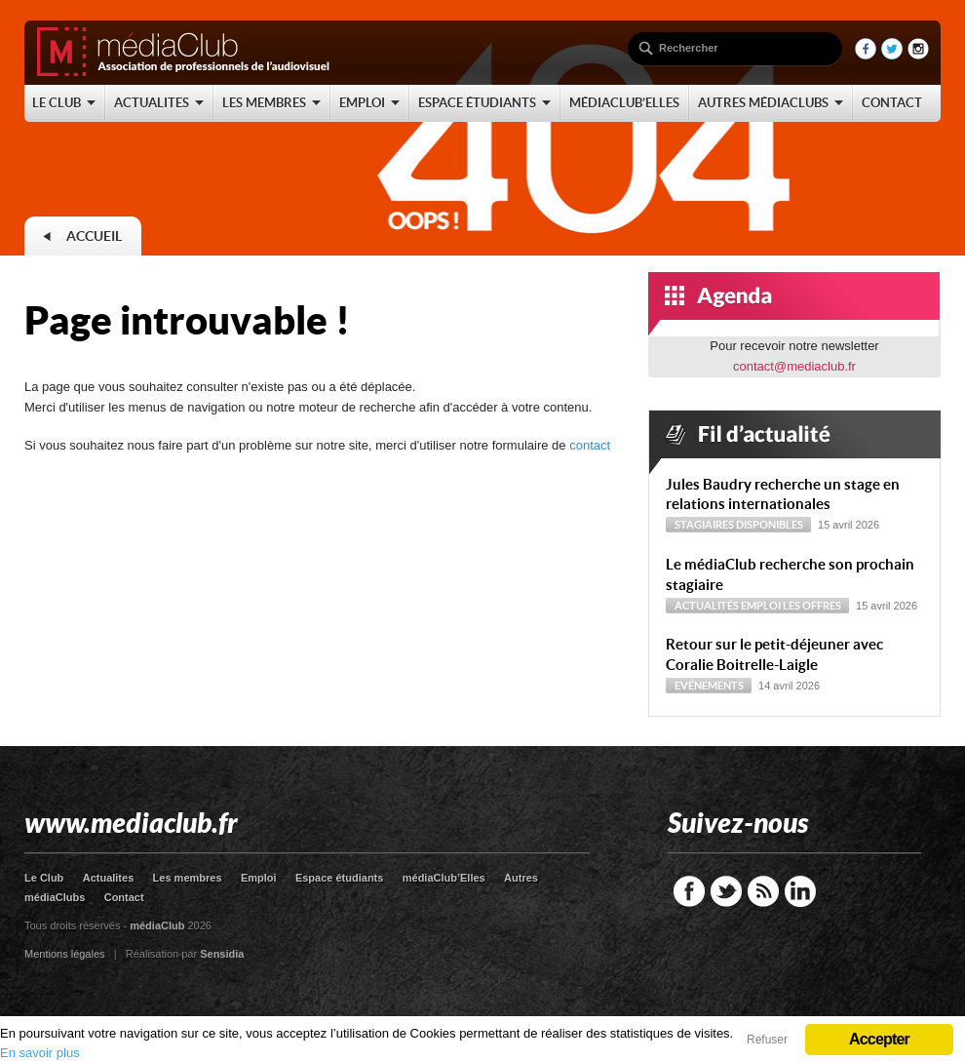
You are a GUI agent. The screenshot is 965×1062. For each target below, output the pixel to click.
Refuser (767, 1039)
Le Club (43, 878)
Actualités (707, 605)
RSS (763, 891)
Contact (124, 897)
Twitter (726, 891)
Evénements (709, 685)
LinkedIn (800, 891)
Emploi (761, 605)
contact (589, 445)
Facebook (689, 891)
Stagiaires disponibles (739, 525)
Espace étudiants (339, 878)
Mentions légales (64, 954)
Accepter (879, 1039)
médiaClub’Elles (444, 878)
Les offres (812, 605)
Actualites (109, 878)
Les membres (187, 878)
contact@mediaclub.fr (794, 366)
